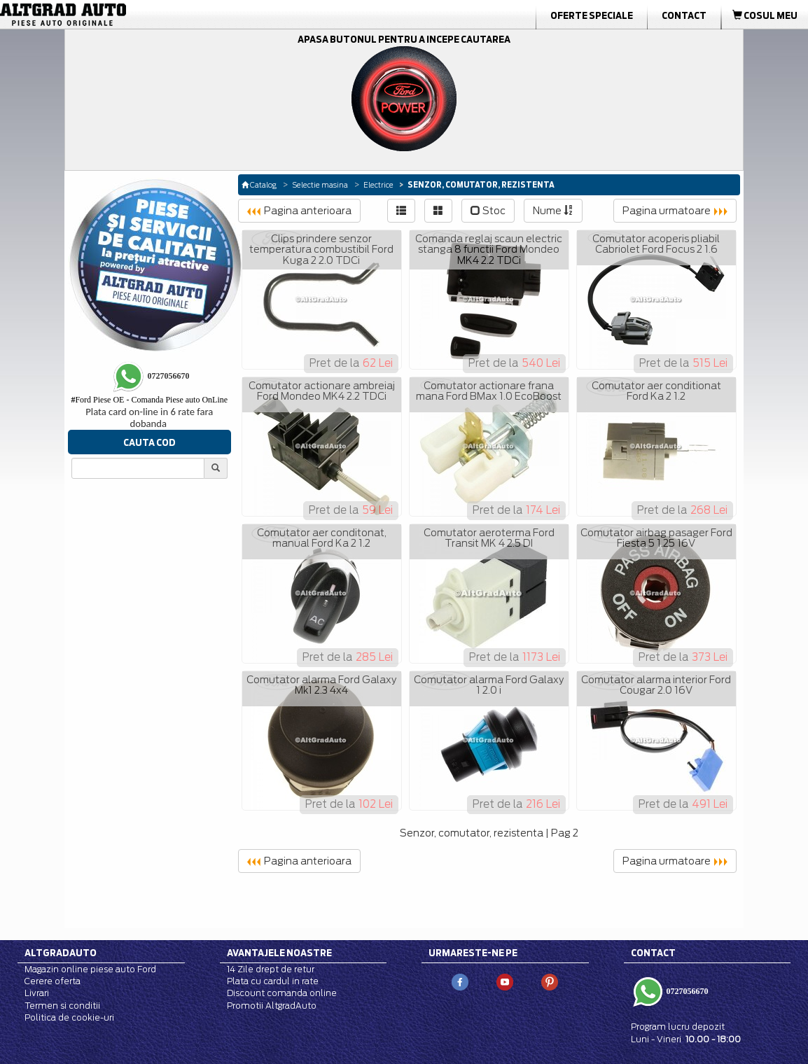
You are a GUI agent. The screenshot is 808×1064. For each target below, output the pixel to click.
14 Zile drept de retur (270, 969)
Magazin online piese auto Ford (90, 969)
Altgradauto (61, 952)
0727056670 (686, 991)
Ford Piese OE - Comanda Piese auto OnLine (149, 400)
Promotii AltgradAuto (271, 1005)
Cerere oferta (53, 981)
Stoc (488, 210)
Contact (684, 15)
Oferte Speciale (591, 15)
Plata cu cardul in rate (273, 981)
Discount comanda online (282, 993)
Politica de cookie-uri (69, 1017)
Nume (553, 210)
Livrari (37, 993)
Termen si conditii (62, 1005)
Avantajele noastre (279, 952)
